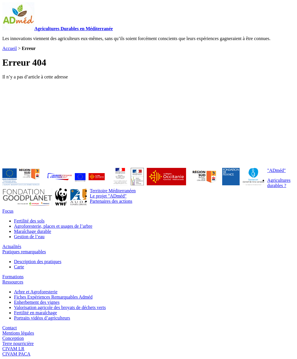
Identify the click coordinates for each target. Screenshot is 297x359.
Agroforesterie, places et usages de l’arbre (53, 226)
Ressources (12, 281)
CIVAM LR (13, 348)
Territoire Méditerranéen (113, 190)
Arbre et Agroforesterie (35, 291)
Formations (13, 276)
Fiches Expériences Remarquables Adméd (53, 297)
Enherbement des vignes (36, 302)
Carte (19, 266)
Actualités (11, 246)
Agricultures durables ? (279, 183)
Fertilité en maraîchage (35, 312)
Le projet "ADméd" (108, 195)
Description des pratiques (37, 261)
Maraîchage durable (32, 231)
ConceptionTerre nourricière (18, 341)
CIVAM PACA (16, 353)
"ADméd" (276, 170)
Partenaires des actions (111, 201)
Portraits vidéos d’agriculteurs (42, 317)
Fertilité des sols (29, 220)
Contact (9, 327)
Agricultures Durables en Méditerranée (57, 28)
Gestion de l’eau (29, 236)
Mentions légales (18, 333)
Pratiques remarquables (24, 251)
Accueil (9, 48)
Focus (7, 211)
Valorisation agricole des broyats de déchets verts (60, 307)
